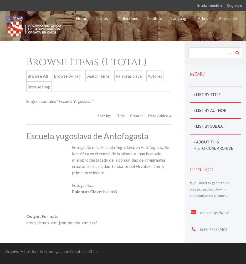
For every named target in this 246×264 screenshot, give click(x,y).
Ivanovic (110, 191)
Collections (127, 18)
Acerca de (228, 18)
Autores (155, 75)
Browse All (38, 75)
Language (179, 18)
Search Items (98, 75)
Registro (234, 5)
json (62, 222)
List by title (208, 94)
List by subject (211, 126)
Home (81, 18)
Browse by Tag (67, 75)
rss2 (94, 222)
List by (102, 18)
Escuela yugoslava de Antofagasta (87, 136)
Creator (136, 115)
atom (31, 222)
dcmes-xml (47, 222)
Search (237, 53)
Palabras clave (129, 75)
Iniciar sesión (209, 5)
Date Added (158, 115)
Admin (203, 18)
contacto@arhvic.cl (214, 213)
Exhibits (154, 18)
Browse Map (39, 86)
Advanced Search (229, 50)
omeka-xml (78, 222)
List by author (211, 110)
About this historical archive (213, 145)
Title (121, 115)
